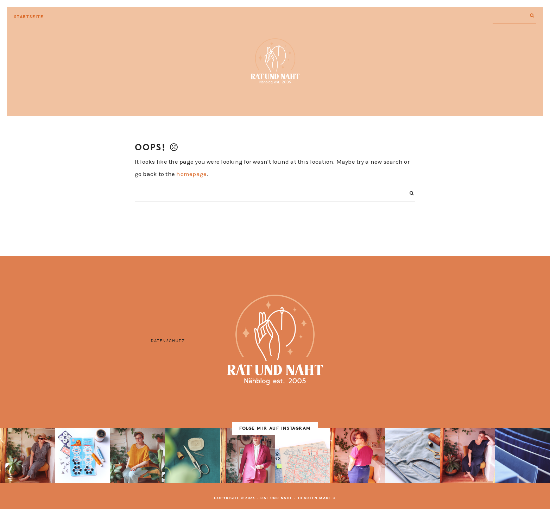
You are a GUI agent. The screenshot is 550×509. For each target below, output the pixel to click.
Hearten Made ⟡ (317, 498)
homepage (191, 173)
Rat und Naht (275, 61)
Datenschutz (168, 341)
